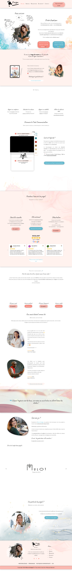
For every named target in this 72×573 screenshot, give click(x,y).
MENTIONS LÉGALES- (23, 563)
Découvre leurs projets (34, 259)
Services (28, 3)
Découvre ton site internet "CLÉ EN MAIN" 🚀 (43, 44)
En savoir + (41, 3)
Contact (47, 3)
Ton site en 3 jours (58, 4)
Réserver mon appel (51, 517)
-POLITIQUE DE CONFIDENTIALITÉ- (43, 563)
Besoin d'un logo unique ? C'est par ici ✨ (58, 44)
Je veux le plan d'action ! (36, 80)
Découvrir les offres (36, 228)
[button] (64, 250)
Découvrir (28, 306)
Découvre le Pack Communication (54, 163)
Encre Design (40, 422)
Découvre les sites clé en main (36, 384)
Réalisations (34, 3)
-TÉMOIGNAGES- (31, 563)
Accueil (22, 3)
